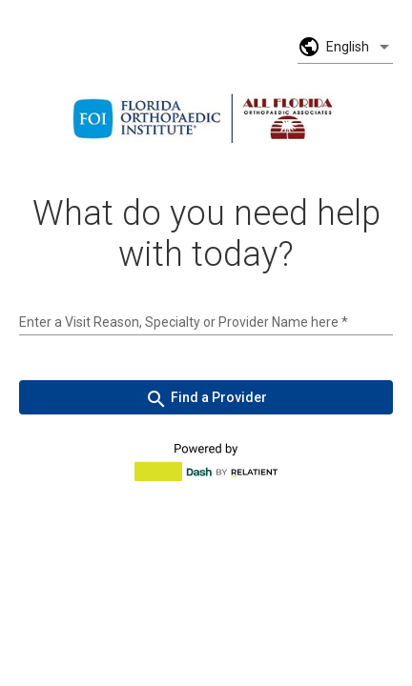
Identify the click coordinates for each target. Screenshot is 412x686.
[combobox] (206, 322)
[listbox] (359, 46)
